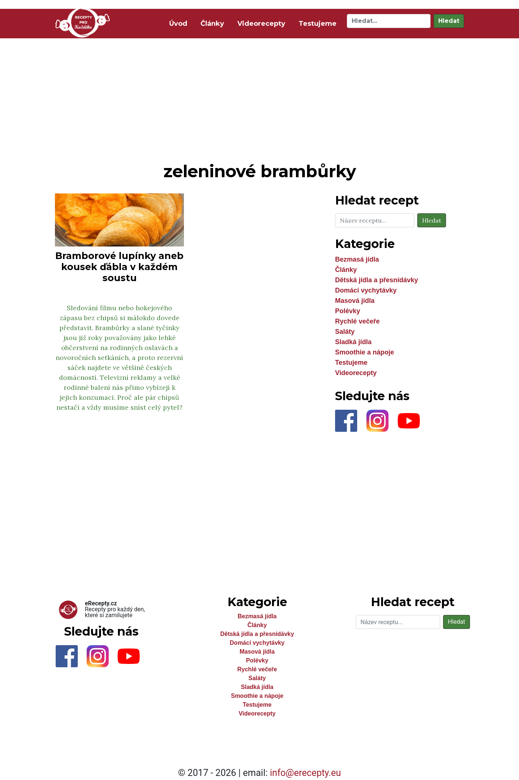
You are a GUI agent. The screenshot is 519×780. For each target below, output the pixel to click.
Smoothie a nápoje (364, 352)
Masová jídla (355, 300)
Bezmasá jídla (357, 259)
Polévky (347, 311)
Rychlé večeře (357, 321)
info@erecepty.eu (305, 772)
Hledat (448, 20)
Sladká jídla (353, 342)
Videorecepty (261, 24)
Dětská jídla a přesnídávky (376, 280)
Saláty (345, 331)
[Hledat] (389, 21)
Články (212, 24)
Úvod (179, 23)
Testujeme (318, 24)
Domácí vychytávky (366, 290)
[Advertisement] (259, 98)
